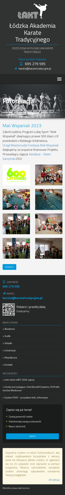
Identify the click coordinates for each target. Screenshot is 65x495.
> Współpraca (10, 357)
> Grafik (7, 336)
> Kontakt (7, 364)
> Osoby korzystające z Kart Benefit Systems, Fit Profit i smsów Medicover (31, 388)
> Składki (7, 343)
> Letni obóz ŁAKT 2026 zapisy (18, 379)
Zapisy (32, 436)
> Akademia (9, 329)
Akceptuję (54, 480)
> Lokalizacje (9, 350)
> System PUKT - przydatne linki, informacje (25, 397)
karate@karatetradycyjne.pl (32, 68)
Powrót (9, 267)
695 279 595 (32, 64)
